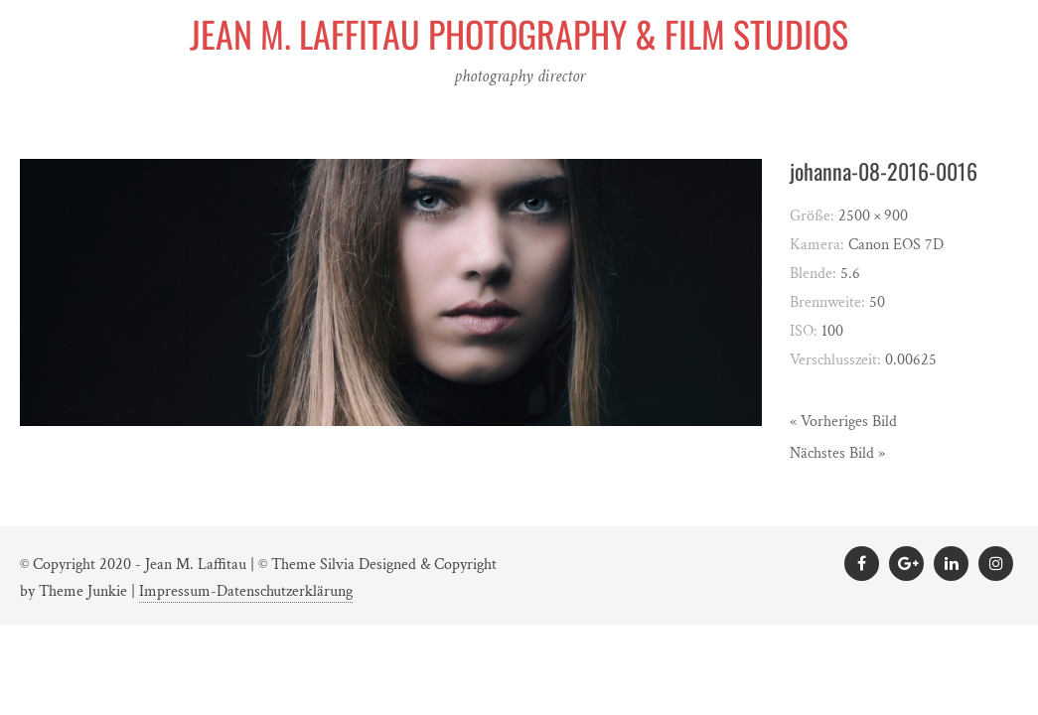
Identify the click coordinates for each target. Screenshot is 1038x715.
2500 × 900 (873, 216)
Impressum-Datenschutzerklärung (246, 591)
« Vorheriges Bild (843, 421)
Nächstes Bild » (837, 453)
